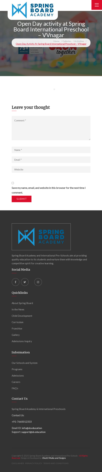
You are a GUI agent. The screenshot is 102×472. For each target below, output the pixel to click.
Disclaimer (18, 463)
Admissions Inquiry (22, 341)
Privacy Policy (33, 463)
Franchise (17, 328)
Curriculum (17, 322)
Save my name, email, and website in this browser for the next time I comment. (49, 190)
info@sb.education (32, 428)
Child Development (22, 315)
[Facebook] (15, 282)
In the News (18, 309)
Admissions (18, 375)
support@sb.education (33, 431)
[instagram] (38, 282)
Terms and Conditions (55, 463)
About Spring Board (22, 303)
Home (57, 41)
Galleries (66, 41)
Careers (16, 381)
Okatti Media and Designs (54, 458)
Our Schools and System (24, 362)
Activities (79, 41)
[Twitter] (25, 282)
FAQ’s (15, 388)
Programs (17, 369)
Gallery (16, 334)
